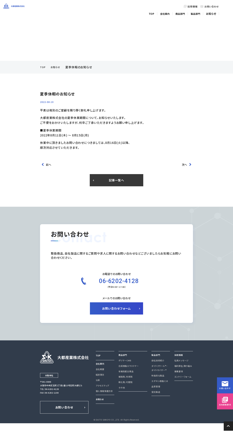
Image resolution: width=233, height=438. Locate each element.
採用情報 (192, 6)
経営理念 (100, 389)
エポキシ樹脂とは (159, 396)
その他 (122, 402)
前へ (48, 161)
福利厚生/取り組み (183, 381)
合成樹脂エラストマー (129, 381)
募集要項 (178, 386)
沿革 (98, 395)
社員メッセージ (181, 375)
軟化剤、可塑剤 (125, 397)
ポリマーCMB (125, 375)
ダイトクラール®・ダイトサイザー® (159, 383)
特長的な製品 (157, 390)
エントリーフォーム (182, 392)
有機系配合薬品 (126, 386)
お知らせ (211, 12)
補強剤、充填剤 (125, 392)
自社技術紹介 (157, 375)
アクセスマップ (102, 400)
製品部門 (196, 12)
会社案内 (166, 12)
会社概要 (100, 384)
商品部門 (181, 12)
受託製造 (155, 407)
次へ (185, 161)
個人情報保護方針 (104, 406)
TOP (153, 12)
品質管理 (155, 401)
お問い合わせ (211, 6)
